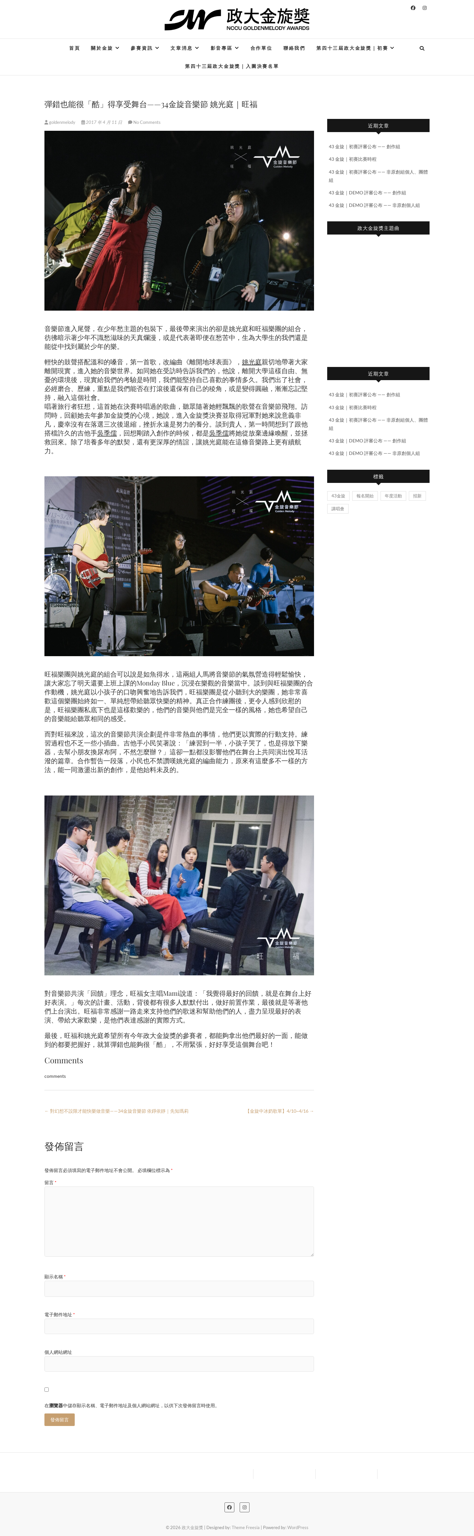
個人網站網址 (58, 1352)
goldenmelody (60, 122)
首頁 (74, 48)
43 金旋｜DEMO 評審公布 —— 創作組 (367, 192)
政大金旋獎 (192, 1527)
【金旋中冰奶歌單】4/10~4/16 (279, 1111)
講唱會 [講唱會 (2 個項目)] (337, 508)
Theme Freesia (246, 1527)
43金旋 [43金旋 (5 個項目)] (338, 495)
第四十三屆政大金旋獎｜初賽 (352, 48)
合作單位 (261, 48)
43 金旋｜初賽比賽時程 (353, 159)
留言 (50, 1182)
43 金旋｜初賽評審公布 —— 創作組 (364, 146)
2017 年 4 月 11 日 (102, 122)
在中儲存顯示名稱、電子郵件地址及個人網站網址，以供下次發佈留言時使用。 (132, 1405)
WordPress (297, 1527)
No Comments (147, 122)
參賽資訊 (142, 48)
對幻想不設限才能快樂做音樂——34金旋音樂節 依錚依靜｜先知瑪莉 (116, 1111)
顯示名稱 (55, 1276)
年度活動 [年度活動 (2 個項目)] (393, 495)
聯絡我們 (294, 48)
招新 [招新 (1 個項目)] (417, 495)
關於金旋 (102, 48)
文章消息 (182, 48)
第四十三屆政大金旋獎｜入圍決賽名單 (232, 66)
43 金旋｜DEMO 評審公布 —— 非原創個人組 (374, 205)
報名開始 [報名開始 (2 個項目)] (365, 495)
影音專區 (222, 48)
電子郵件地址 (59, 1314)
